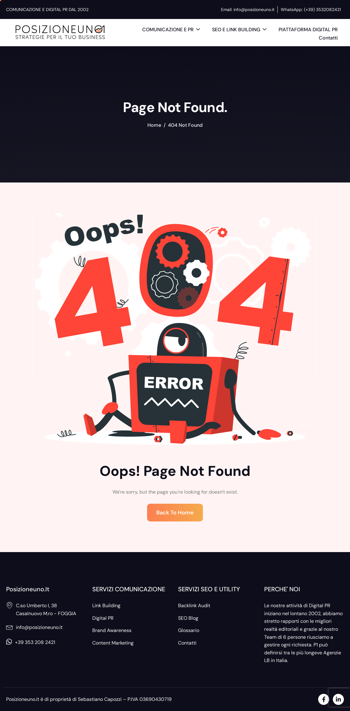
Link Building (106, 605)
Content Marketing (113, 643)
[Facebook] (323, 699)
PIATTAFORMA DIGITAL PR (308, 29)
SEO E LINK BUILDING (239, 30)
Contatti (328, 38)
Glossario (188, 630)
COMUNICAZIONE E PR (171, 30)
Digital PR (103, 618)
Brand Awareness (111, 630)
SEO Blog (188, 618)
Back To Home (175, 512)
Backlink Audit (194, 605)
